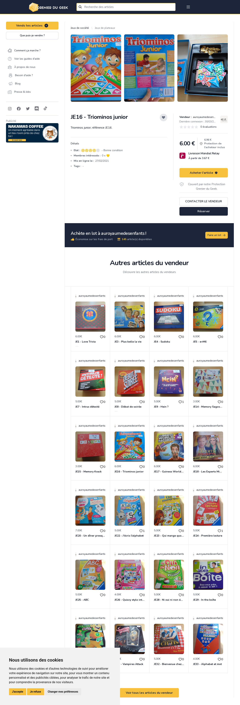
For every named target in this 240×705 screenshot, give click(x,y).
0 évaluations (208, 127)
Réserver (203, 211)
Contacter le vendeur (203, 201)
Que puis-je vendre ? (32, 35)
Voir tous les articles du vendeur (149, 693)
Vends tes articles (32, 25)
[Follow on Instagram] (10, 109)
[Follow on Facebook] (19, 109)
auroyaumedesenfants (206, 117)
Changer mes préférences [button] (63, 691)
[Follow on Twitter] (28, 109)
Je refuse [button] (35, 691)
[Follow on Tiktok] (45, 109)
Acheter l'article (204, 173)
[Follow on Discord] (37, 109)
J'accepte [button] (17, 691)
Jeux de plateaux (105, 28)
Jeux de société (80, 28)
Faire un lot (217, 235)
